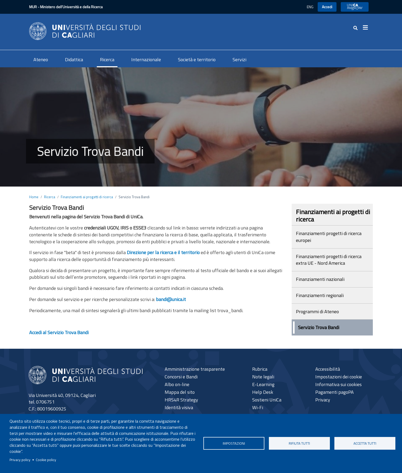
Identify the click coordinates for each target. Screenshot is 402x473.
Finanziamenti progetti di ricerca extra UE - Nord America (328, 260)
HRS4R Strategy (181, 399)
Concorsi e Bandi (181, 376)
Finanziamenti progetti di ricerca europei (328, 237)
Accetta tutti (364, 443)
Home (33, 197)
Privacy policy (20, 459)
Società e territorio (197, 59)
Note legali (263, 376)
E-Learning (263, 384)
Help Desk (262, 392)
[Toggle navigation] (367, 27)
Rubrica (259, 369)
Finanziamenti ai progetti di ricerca (87, 197)
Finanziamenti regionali (320, 295)
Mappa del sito (180, 392)
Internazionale (146, 59)
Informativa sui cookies (338, 384)
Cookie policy (46, 459)
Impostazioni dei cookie (338, 376)
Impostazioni (234, 443)
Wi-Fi (257, 407)
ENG (310, 7)
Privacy (322, 399)
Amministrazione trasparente (195, 369)
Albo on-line (177, 384)
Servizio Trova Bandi (318, 327)
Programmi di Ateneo (317, 311)
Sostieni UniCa (266, 399)
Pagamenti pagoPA (334, 392)
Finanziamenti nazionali (320, 279)
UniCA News (354, 7)
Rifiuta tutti (299, 443)
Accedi (327, 7)
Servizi (239, 59)
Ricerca (107, 59)
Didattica (74, 59)
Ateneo (40, 59)
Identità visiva (179, 407)
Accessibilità (327, 369)
